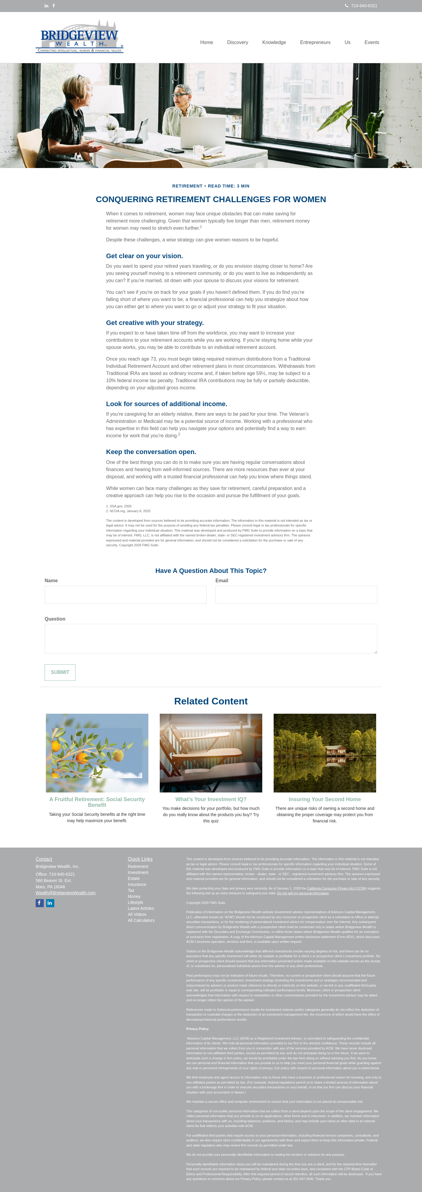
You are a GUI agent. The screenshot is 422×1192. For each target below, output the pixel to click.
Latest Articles (141, 908)
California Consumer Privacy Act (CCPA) (337, 888)
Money (134, 896)
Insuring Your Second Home (325, 799)
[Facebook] (53, 6)
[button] (234, 37)
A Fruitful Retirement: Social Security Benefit (97, 802)
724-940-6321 (361, 5)
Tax (131, 890)
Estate (134, 878)
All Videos (137, 914)
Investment (138, 872)
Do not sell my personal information (303, 893)
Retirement (138, 866)
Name (51, 580)
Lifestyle (135, 902)
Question (55, 618)
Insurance (137, 884)
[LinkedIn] (46, 6)
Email (221, 580)
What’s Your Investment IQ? (211, 799)
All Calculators (141, 920)
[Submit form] (60, 672)
